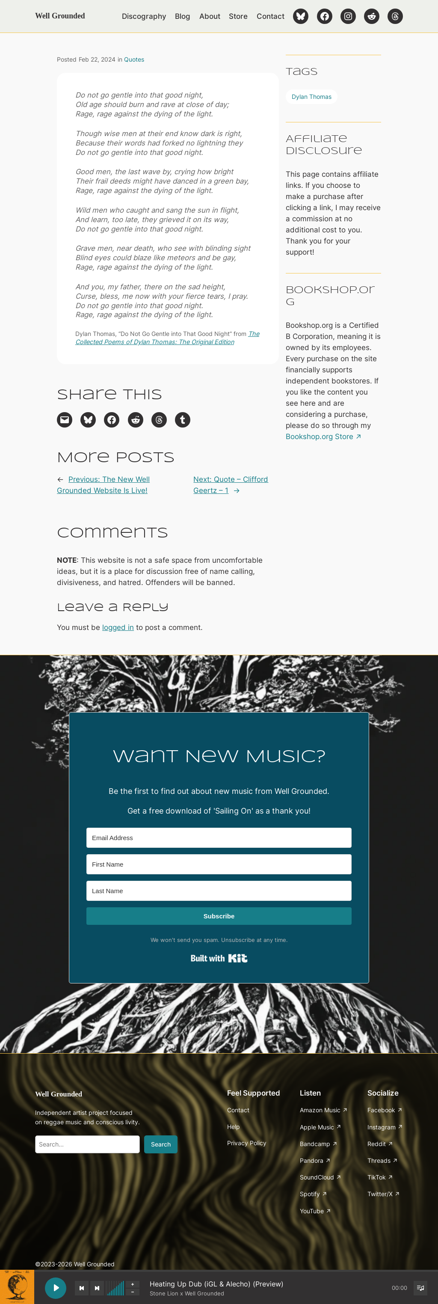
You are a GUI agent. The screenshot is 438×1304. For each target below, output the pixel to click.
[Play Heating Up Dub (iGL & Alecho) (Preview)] (55, 1288)
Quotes (134, 59)
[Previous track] (82, 1288)
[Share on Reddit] (135, 420)
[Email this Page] (64, 420)
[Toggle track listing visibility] (420, 1288)
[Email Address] (219, 838)
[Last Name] (219, 891)
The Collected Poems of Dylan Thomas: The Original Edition (167, 337)
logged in (118, 627)
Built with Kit (219, 958)
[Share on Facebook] (111, 420)
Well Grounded (60, 16)
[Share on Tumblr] (182, 420)
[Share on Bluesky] (88, 420)
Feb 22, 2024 (97, 59)
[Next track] (97, 1288)
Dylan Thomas (311, 96)
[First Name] (219, 864)
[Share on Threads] (159, 420)
